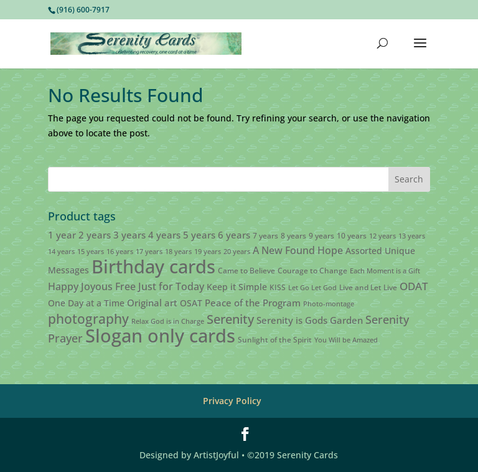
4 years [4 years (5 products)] (164, 235)
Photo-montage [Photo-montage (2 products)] (328, 304)
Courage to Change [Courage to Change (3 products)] (312, 270)
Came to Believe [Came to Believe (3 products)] (246, 270)
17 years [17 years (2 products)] (149, 251)
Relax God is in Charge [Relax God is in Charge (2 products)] (167, 321)
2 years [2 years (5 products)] (94, 235)
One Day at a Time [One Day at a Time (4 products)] (86, 303)
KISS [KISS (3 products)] (277, 287)
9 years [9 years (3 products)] (321, 235)
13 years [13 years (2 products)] (411, 236)
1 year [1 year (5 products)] (62, 235)
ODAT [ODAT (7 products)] (414, 286)
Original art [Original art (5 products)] (152, 302)
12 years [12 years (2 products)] (382, 236)
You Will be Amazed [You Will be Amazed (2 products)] (346, 340)
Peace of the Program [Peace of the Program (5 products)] (253, 302)
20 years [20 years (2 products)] (236, 251)
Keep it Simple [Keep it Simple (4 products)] (237, 287)
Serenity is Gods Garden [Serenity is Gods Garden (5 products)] (309, 320)
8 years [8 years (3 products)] (293, 235)
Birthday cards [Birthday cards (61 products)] (153, 266)
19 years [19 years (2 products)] (207, 251)
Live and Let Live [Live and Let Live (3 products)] (368, 287)
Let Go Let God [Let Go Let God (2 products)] (312, 287)
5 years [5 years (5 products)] (199, 235)
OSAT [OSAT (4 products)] (191, 303)
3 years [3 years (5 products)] (129, 235)
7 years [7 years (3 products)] (265, 235)
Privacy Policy (232, 401)
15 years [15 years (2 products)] (90, 251)
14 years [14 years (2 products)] (61, 251)
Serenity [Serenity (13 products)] (230, 319)
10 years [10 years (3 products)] (352, 235)
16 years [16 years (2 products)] (119, 251)
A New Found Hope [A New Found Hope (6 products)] (298, 250)
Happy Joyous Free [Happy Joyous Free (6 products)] (92, 286)
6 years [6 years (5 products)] (234, 235)
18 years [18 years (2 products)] (178, 251)
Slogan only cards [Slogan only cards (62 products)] (160, 335)
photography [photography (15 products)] (88, 319)
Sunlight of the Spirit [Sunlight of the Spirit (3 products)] (275, 339)
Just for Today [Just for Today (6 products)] (171, 286)
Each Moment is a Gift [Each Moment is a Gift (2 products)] (385, 271)
